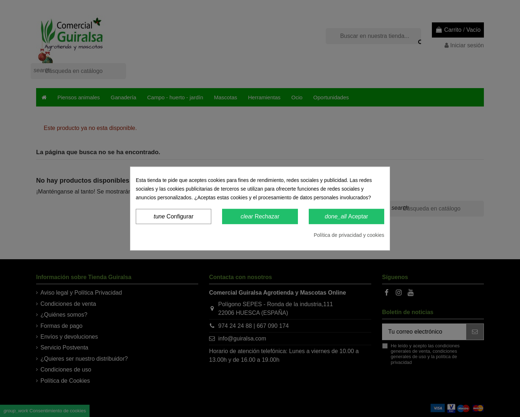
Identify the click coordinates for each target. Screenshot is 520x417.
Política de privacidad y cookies (349, 235)
